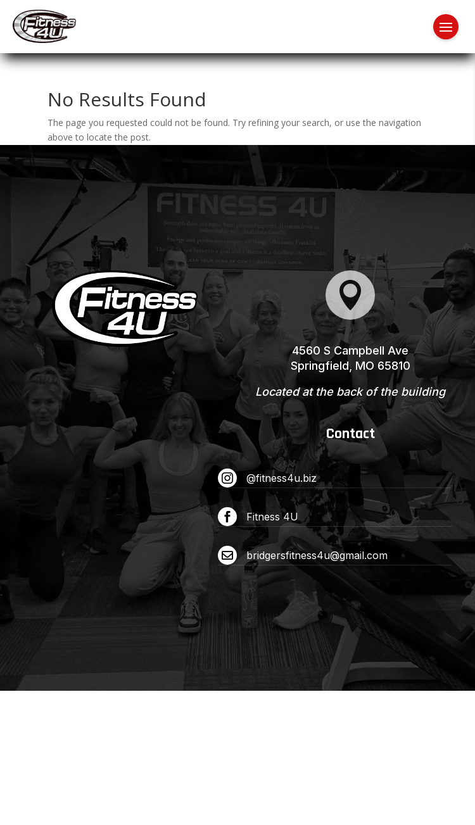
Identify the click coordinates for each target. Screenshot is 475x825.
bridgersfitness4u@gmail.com (317, 555)
